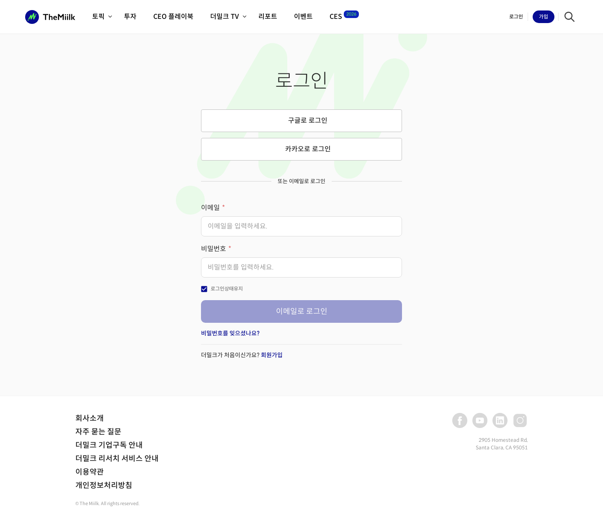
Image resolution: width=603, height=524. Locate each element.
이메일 (210, 207)
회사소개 (89, 418)
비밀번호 (213, 248)
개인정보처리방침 (103, 485)
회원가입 (272, 355)
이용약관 (89, 472)
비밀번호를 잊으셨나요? (230, 333)
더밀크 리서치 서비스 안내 (117, 458)
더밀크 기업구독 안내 (109, 445)
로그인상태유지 (227, 288)
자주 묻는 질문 (98, 431)
